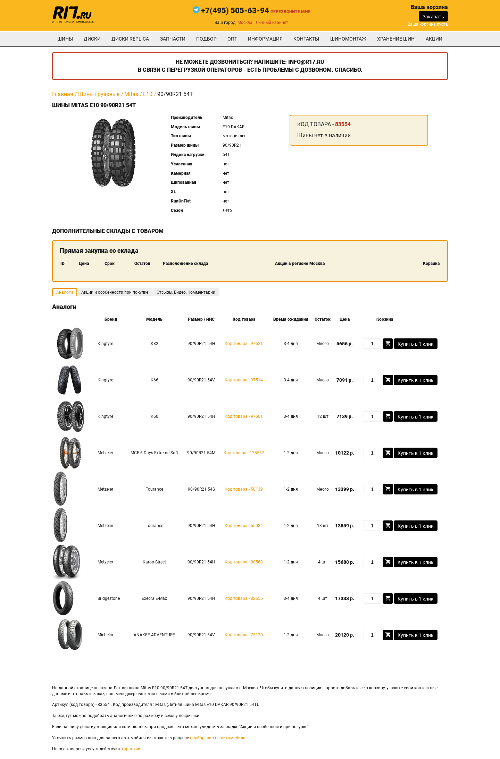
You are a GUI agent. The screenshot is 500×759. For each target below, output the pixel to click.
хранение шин (396, 39)
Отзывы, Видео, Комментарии (186, 292)
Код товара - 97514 (244, 380)
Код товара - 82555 (244, 598)
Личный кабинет (272, 22)
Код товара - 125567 (244, 452)
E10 (147, 94)
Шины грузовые (98, 94)
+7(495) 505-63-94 (235, 10)
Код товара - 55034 (244, 525)
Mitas (131, 94)
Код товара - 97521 (244, 343)
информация (265, 39)
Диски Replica (130, 39)
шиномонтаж (348, 39)
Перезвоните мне (290, 11)
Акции (434, 39)
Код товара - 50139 (244, 489)
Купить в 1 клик (416, 344)
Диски (92, 39)
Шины (65, 39)
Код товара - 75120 (244, 634)
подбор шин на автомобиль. (218, 737)
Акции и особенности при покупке (114, 292)
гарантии (131, 749)
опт (232, 39)
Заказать (433, 16)
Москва (245, 22)
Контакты (306, 39)
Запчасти (172, 39)
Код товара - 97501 (244, 416)
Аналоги (64, 292)
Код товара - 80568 (244, 562)
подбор (206, 39)
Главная (62, 94)
